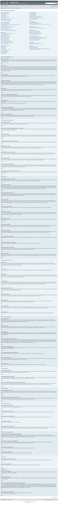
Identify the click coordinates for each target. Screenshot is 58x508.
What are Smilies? (3, 48)
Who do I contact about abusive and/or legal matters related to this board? (40, 48)
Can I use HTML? (3, 47)
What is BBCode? (3, 46)
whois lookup (7, 484)
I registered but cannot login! (5, 16)
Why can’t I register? (4, 15)
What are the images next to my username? (7, 27)
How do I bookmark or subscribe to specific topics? (37, 38)
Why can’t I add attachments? (5, 39)
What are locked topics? (4, 52)
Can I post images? (3, 49)
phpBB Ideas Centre (41, 477)
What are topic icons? (4, 53)
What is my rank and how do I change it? (6, 29)
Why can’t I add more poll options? (5, 36)
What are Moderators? (33, 14)
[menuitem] (6, 6)
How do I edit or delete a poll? (5, 37)
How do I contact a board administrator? (35, 49)
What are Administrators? (33, 13)
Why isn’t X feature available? (34, 47)
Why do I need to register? (4, 13)
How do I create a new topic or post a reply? (7, 33)
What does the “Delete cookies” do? (6, 20)
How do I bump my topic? (4, 43)
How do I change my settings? (5, 23)
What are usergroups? (33, 15)
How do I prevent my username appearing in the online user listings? (10, 24)
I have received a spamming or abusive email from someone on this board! (40, 24)
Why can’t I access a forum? (5, 38)
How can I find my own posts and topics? (35, 34)
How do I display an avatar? (5, 28)
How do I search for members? (34, 33)
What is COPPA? (3, 14)
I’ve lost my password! (4, 18)
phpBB (26, 501)
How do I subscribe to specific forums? (35, 39)
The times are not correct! (4, 25)
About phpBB (10, 472)
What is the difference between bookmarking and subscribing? (38, 37)
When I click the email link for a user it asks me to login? (8, 30)
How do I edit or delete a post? (5, 34)
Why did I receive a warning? (5, 40)
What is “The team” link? (33, 19)
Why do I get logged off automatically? (6, 19)
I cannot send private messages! (34, 22)
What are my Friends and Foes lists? (35, 27)
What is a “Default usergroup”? (34, 18)
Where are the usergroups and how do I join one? (36, 16)
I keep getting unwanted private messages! (35, 23)
